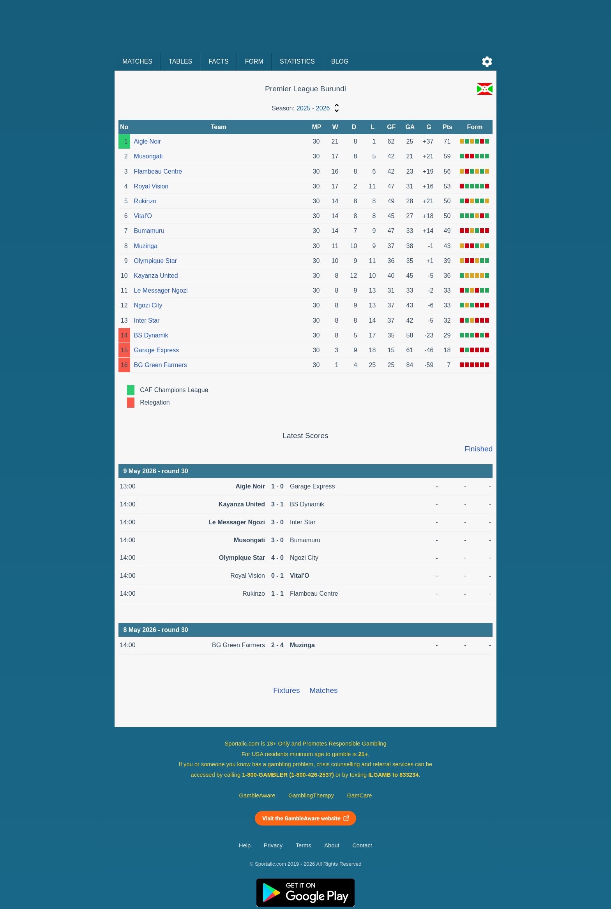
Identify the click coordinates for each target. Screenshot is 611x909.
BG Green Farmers (160, 365)
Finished (478, 449)
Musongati (148, 156)
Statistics (297, 61)
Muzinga (145, 246)
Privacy (273, 845)
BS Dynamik (151, 335)
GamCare (359, 795)
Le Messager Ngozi (161, 290)
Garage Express (156, 350)
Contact (362, 845)
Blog (339, 61)
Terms (303, 845)
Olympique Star (155, 260)
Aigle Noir (147, 141)
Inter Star (147, 320)
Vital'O (143, 216)
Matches (137, 61)
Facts (218, 61)
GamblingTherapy (311, 795)
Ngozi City (148, 305)
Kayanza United (156, 275)
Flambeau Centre (158, 171)
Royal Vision (151, 186)
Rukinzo (145, 201)
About (331, 845)
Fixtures (286, 690)
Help (245, 845)
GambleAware (257, 795)
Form (254, 61)
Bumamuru (149, 230)
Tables (180, 61)
